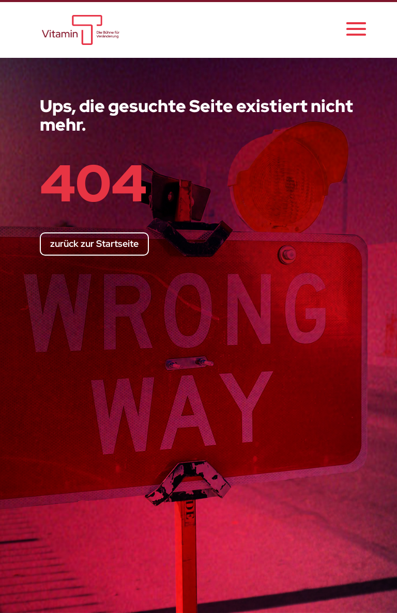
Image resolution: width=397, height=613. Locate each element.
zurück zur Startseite (94, 243)
